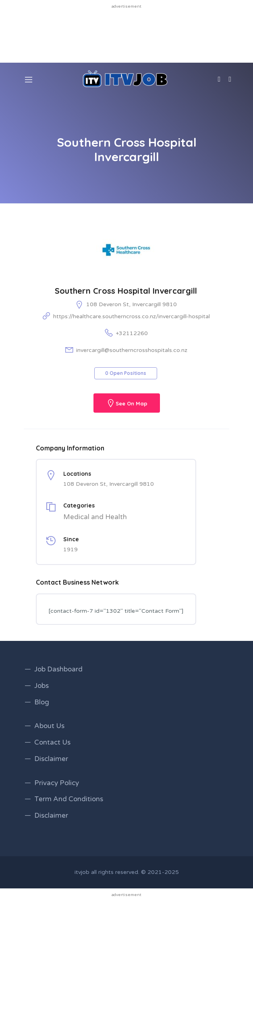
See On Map (131, 403)
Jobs (41, 685)
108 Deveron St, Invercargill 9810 (131, 304)
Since (71, 539)
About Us (49, 726)
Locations (77, 473)
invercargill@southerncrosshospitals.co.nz (131, 350)
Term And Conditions (68, 799)
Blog (41, 702)
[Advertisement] (126, 35)
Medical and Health (95, 517)
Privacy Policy (56, 783)
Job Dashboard (58, 669)
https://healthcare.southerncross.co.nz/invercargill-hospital (131, 316)
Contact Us (52, 742)
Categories (79, 505)
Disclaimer (51, 759)
